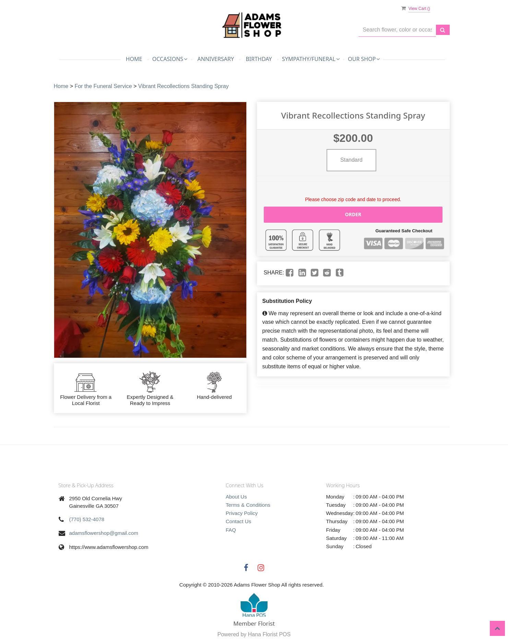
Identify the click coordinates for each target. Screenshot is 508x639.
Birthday (259, 59)
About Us (236, 497)
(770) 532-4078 (87, 519)
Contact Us (238, 521)
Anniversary (216, 59)
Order (353, 214)
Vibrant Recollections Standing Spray (183, 86)
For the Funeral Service (103, 86)
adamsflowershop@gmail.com (103, 533)
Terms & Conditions (248, 505)
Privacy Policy (242, 513)
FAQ (231, 530)
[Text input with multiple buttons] (397, 30)
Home (134, 59)
